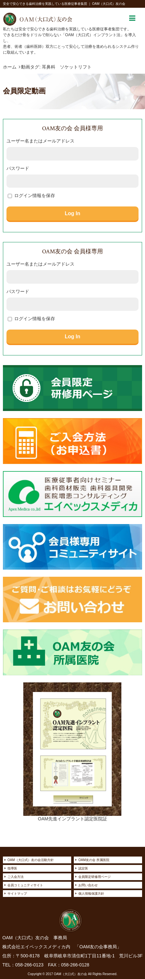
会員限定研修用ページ (94, 877)
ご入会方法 (15, 877)
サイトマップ (17, 893)
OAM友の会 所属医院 (93, 860)
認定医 (83, 868)
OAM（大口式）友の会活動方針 (30, 860)
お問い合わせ (88, 885)
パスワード (17, 168)
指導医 (12, 868)
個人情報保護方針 (91, 893)
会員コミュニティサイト (25, 885)
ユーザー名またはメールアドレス (40, 140)
